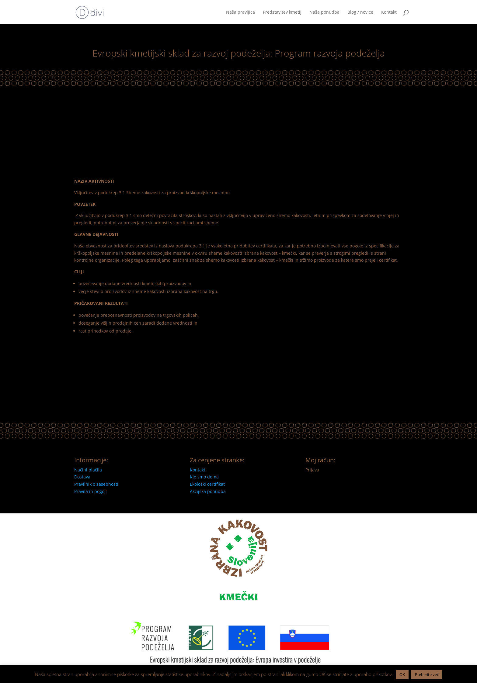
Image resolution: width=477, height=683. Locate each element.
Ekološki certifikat (207, 484)
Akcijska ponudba (208, 491)
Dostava (82, 477)
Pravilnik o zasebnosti (96, 484)
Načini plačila (88, 470)
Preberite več (427, 674)
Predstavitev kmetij (282, 12)
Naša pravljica (240, 12)
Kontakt (389, 12)
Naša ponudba (324, 12)
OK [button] (402, 674)
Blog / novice (360, 12)
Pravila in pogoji (90, 491)
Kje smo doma (204, 477)
